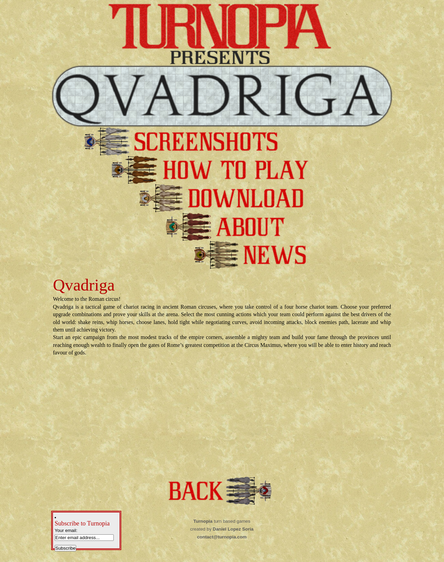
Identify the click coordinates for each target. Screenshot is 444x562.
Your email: (66, 530)
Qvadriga (84, 285)
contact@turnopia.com (222, 536)
